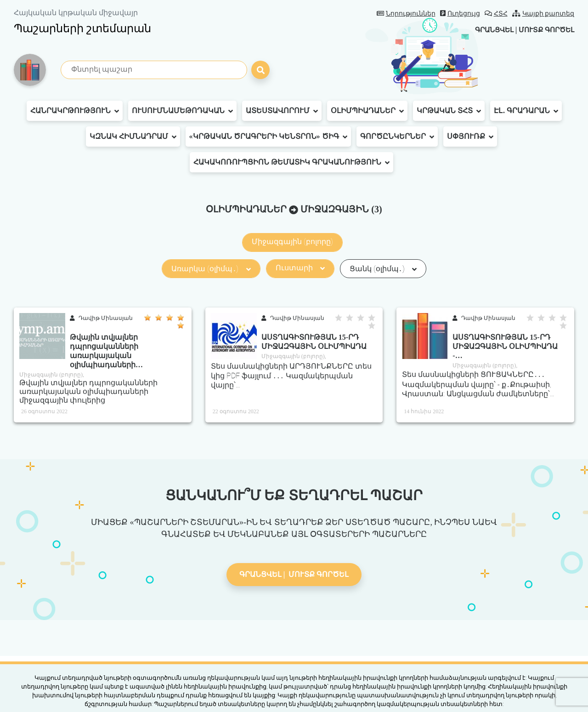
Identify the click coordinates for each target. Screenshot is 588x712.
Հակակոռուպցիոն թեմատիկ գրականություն (291, 162)
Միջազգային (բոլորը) (292, 241)
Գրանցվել (487, 30)
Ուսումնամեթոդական (182, 111)
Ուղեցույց (460, 13)
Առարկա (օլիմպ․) (210, 268)
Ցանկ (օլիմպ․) (383, 268)
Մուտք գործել (544, 30)
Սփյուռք (470, 136)
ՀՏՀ (496, 13)
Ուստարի (300, 267)
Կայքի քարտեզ (543, 13)
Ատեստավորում (282, 111)
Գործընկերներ (397, 136)
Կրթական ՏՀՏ (449, 111)
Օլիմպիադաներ (367, 111)
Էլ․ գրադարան (526, 111)
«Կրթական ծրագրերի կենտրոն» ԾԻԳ (268, 136)
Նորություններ (406, 13)
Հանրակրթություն (74, 111)
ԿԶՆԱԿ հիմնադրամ (133, 136)
